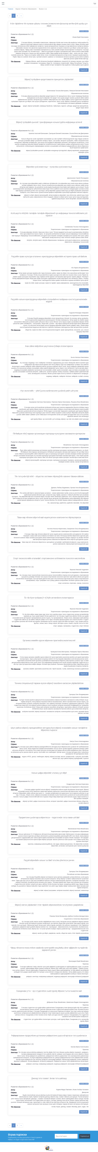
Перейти (83, 70)
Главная (10, 9)
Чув (95, 3)
